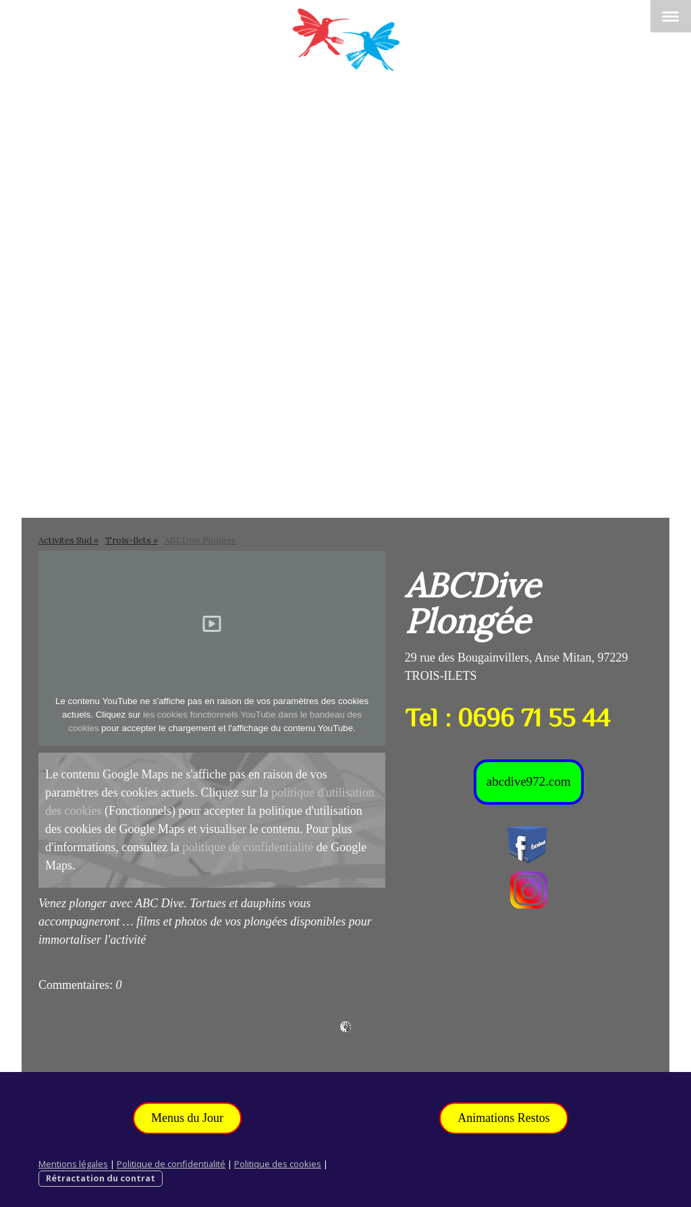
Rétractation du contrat (100, 1178)
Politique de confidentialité (171, 1164)
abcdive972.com (529, 781)
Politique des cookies (277, 1164)
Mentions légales (73, 1164)
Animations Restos (504, 1118)
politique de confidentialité (247, 847)
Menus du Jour (187, 1118)
